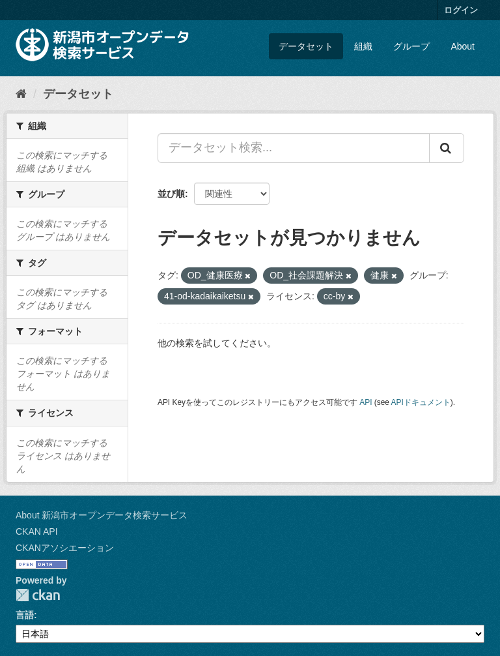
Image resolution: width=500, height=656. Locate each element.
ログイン (461, 10)
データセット (306, 46)
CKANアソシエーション (65, 548)
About (463, 46)
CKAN (38, 595)
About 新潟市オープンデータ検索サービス (102, 515)
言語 (25, 615)
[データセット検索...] (294, 148)
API (365, 402)
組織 (363, 46)
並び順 (171, 193)
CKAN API (37, 531)
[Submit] (446, 148)
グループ (411, 46)
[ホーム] (21, 93)
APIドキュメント (421, 402)
